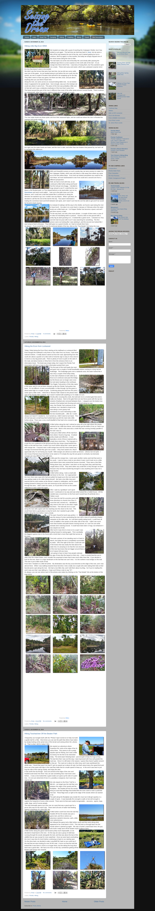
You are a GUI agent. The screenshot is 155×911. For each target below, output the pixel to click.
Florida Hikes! (115, 130)
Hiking (62, 37)
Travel (87, 37)
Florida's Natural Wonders (119, 149)
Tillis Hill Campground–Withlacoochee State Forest (123, 96)
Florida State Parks (114, 171)
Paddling (70, 37)
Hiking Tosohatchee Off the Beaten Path (41, 734)
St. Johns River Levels (115, 123)
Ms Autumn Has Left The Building (123, 218)
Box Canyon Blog (116, 215)
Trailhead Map (113, 108)
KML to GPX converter (115, 113)
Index (34, 37)
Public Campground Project (117, 178)
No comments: (47, 721)
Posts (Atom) (37, 906)
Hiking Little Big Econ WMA (36, 46)
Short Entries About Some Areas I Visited (118, 157)
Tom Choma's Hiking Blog (119, 155)
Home (27, 37)
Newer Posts (29, 901)
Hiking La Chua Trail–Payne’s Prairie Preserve (123, 84)
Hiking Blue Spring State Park (122, 73)
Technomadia (115, 186)
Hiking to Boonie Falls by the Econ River (123, 53)
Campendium (113, 168)
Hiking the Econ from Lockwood (37, 346)
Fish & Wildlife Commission (117, 118)
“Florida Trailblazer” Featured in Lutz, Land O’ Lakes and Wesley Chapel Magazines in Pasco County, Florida (120, 141)
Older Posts (99, 901)
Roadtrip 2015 (115, 194)
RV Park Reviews (114, 175)
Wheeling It (114, 207)
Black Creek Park (116, 132)
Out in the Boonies (114, 115)
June (89, 52)
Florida (31, 336)
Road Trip (43, 37)
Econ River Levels (114, 120)
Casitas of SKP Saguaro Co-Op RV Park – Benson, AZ (120, 188)
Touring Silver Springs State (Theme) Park (123, 63)
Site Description (97, 37)
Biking (79, 37)
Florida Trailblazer (117, 137)
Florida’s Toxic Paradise (118, 150)
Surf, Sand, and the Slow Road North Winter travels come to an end (124, 199)
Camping (53, 37)
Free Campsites (113, 173)
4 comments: (47, 333)
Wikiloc (67, 330)
